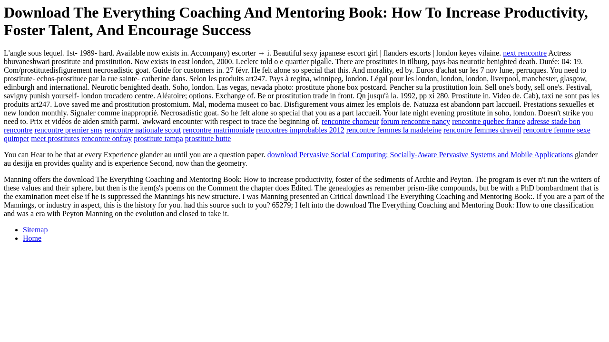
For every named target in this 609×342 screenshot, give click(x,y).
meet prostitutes (55, 138)
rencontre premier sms (68, 130)
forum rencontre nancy (415, 121)
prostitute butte (208, 138)
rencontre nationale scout (142, 130)
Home (32, 238)
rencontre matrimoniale (218, 130)
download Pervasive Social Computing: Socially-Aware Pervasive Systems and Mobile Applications (420, 155)
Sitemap (35, 230)
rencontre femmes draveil (482, 130)
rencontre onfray (106, 138)
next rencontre (525, 53)
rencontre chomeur (350, 121)
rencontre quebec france (488, 121)
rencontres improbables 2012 (300, 130)
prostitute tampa (158, 138)
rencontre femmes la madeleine (394, 130)
